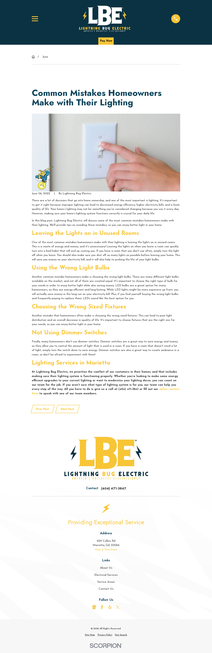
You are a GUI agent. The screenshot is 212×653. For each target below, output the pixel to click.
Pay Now (106, 40)
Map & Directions (106, 549)
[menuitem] (90, 635)
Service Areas (106, 582)
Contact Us (106, 588)
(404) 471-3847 (113, 488)
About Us (106, 567)
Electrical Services (106, 575)
